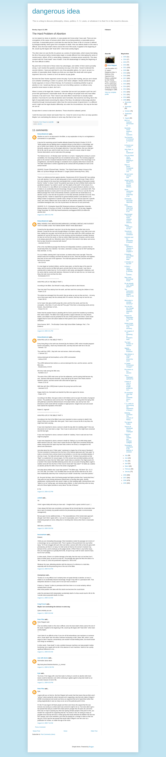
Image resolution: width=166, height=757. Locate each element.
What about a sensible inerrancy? (129, 302)
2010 (125, 97)
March (127, 466)
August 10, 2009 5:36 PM (45, 528)
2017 (125, 78)
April (126, 463)
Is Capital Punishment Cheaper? (129, 365)
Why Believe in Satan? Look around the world (129, 357)
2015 (125, 84)
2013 (125, 89)
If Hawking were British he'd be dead (129, 257)
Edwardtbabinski (43, 134)
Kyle (38, 673)
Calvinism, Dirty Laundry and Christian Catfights (128, 439)
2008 (125, 475)
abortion (40, 124)
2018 (125, 75)
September (128, 113)
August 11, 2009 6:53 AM (45, 652)
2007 (125, 478)
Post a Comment (40, 727)
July (126, 455)
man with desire (42, 658)
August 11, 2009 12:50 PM (45, 667)
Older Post (94, 731)
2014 (125, 86)
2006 (125, 480)
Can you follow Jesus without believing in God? (129, 159)
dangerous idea (56, 11)
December (128, 102)
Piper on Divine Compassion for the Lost (129, 168)
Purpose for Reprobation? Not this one (129, 318)
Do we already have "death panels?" (129, 285)
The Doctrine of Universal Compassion (129, 140)
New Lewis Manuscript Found (129, 279)
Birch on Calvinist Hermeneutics (129, 123)
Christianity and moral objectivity (128, 200)
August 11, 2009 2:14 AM (45, 598)
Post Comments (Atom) (48, 734)
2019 (125, 73)
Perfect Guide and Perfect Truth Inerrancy (129, 326)
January (127, 471)
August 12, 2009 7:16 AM (45, 723)
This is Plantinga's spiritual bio (129, 377)
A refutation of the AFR (129, 262)
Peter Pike (40, 619)
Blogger (91, 747)
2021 (125, 67)
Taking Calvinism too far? (128, 226)
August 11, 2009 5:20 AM (45, 613)
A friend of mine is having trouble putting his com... (129, 386)
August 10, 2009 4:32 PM (45, 491)
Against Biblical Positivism (128, 349)
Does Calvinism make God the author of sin (129, 208)
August (127, 118)
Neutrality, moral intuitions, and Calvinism (128, 131)
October (127, 111)
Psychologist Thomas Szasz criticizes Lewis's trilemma (128, 218)
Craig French (41, 604)
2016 (125, 81)
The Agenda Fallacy (128, 423)
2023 (125, 62)
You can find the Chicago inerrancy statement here (129, 310)
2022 (125, 65)
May (126, 461)
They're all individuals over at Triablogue (129, 429)
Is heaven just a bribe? (129, 146)
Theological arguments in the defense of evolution (129, 449)
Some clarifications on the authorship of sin (129, 193)
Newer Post (36, 731)
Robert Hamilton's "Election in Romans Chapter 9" (129, 248)
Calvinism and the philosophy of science (129, 239)
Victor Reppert (112, 65)
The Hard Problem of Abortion (129, 343)
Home (65, 731)
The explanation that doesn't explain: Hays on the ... (129, 294)
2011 (125, 94)
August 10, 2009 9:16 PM (45, 569)
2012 (125, 92)
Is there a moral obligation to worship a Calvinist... (129, 270)
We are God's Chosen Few (129, 175)
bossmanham (41, 534)
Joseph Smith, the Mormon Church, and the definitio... (129, 183)
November (128, 106)
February (128, 469)
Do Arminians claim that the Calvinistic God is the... (129, 397)
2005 (125, 483)
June (126, 458)
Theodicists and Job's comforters (129, 232)
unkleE (39, 498)
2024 (125, 59)
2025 (125, 57)
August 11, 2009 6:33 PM (45, 682)
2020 (125, 70)
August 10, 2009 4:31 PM (45, 215)
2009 (125, 100)
